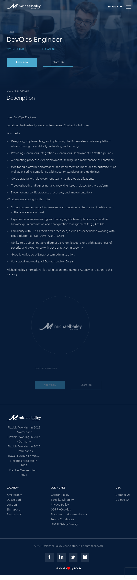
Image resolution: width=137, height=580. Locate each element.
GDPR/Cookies (61, 509)
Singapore (13, 509)
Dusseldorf (14, 499)
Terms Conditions (62, 519)
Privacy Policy (60, 504)
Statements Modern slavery (69, 514)
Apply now (21, 62)
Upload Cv (123, 499)
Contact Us (123, 494)
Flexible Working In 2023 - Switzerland (23, 430)
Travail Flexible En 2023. (24, 456)
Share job (57, 62)
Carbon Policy (60, 494)
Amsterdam (14, 494)
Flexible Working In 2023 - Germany (23, 439)
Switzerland (14, 514)
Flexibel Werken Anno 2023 (23, 472)
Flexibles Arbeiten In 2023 (23, 463)
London (12, 504)
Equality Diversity (62, 499)
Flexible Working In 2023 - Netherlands (23, 449)
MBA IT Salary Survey (64, 524)
